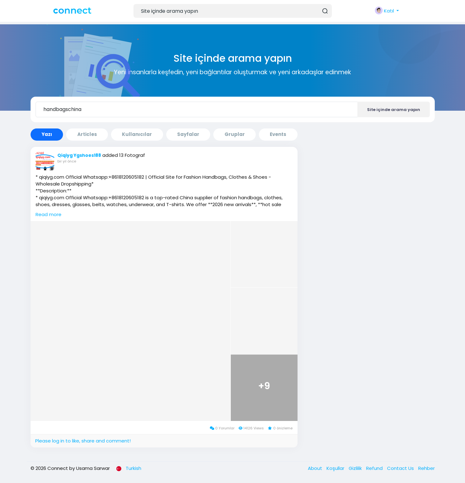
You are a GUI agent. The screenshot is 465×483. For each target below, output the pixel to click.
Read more (48, 214)
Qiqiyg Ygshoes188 (79, 155)
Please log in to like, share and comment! (83, 440)
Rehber (426, 468)
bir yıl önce (66, 161)
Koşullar (336, 468)
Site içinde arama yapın (393, 110)
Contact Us (401, 468)
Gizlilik (356, 468)
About (315, 468)
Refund (375, 468)
